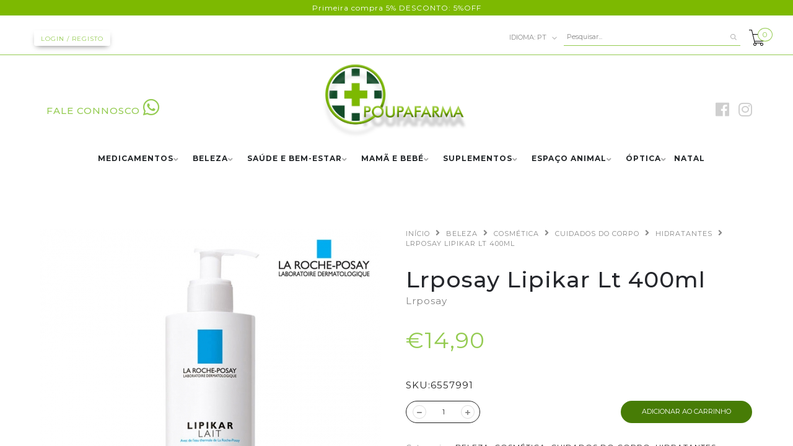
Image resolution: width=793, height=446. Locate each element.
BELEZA (210, 159)
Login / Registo (72, 39)
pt (533, 38)
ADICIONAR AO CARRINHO (686, 411)
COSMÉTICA (516, 233)
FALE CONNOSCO (103, 110)
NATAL (689, 159)
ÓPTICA (643, 159)
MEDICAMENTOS (135, 159)
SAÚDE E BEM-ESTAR (294, 159)
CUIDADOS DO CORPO (597, 233)
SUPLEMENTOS (477, 159)
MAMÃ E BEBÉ (392, 159)
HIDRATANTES (683, 233)
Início (418, 233)
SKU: (418, 385)
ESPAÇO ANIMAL (569, 159)
